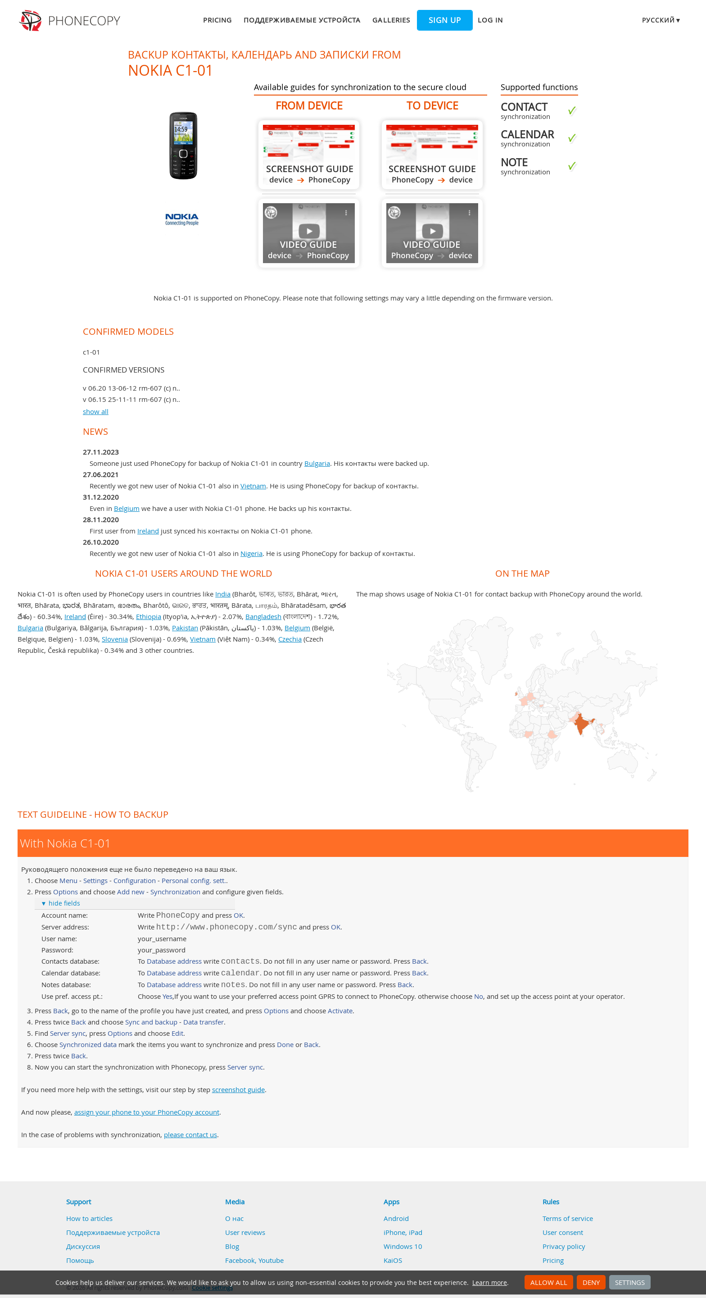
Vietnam (253, 485)
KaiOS (393, 1260)
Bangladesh (263, 616)
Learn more (489, 1283)
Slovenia (115, 638)
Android (396, 1218)
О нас (234, 1218)
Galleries (391, 19)
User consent (563, 1232)
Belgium (127, 508)
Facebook (240, 1260)
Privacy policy (564, 1246)
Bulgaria (317, 463)
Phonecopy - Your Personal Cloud (71, 20)
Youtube (271, 1260)
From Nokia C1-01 (308, 154)
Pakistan (185, 627)
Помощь (80, 1260)
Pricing (217, 19)
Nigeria (251, 553)
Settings (630, 1282)
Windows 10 (403, 1246)
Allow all (548, 1282)
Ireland (148, 530)
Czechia (290, 638)
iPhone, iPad (403, 1232)
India (223, 593)
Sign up (445, 20)
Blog (232, 1246)
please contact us (190, 1134)
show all (96, 411)
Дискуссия (83, 1246)
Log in (490, 19)
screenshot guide (238, 1089)
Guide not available (308, 233)
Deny (591, 1282)
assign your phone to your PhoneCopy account (146, 1111)
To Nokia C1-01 (432, 154)
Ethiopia (148, 616)
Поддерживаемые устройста (302, 19)
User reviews (245, 1232)
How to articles (89, 1218)
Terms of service (568, 1218)
